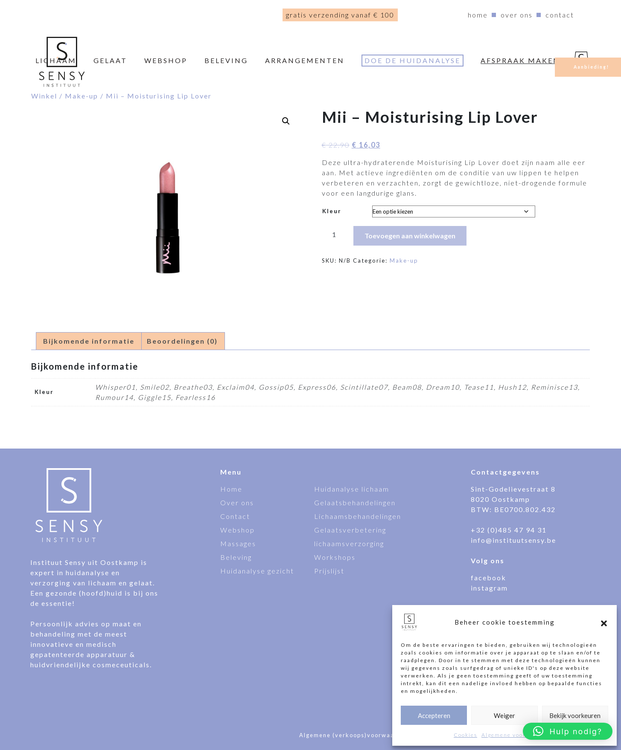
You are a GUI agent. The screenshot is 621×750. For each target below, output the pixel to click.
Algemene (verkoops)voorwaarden (354, 735)
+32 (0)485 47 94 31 (509, 530)
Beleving (226, 60)
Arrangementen (304, 60)
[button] (604, 622)
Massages (238, 543)
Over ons (517, 15)
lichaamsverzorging (349, 543)
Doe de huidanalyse (412, 60)
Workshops (335, 557)
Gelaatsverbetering (350, 530)
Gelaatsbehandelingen (355, 502)
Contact (559, 15)
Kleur (331, 211)
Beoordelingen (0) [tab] (182, 341)
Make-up (81, 96)
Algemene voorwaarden (516, 735)
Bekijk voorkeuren (575, 715)
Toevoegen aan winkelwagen (409, 236)
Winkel (44, 96)
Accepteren (434, 715)
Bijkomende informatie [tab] (88, 341)
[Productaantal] (334, 234)
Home (478, 15)
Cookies (465, 735)
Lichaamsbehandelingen (357, 516)
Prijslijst (329, 571)
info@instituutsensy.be (513, 540)
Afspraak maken (520, 60)
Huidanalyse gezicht (257, 571)
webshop (165, 60)
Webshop (237, 530)
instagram (489, 588)
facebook (488, 577)
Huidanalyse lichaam (351, 489)
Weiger (504, 715)
